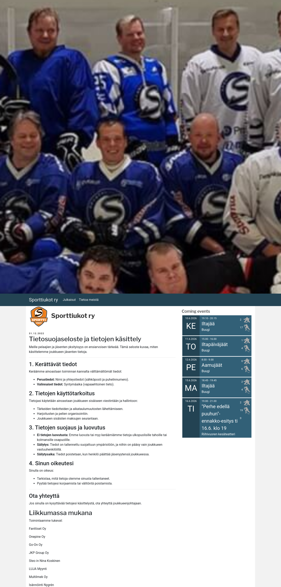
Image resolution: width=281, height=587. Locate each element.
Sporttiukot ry (43, 300)
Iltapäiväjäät (215, 344)
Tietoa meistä (88, 300)
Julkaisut (69, 300)
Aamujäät (212, 365)
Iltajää (208, 324)
